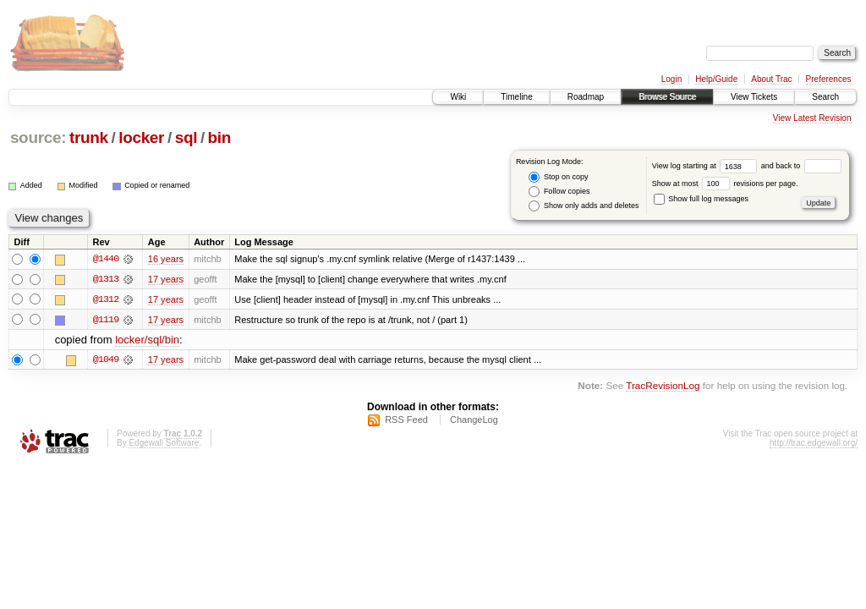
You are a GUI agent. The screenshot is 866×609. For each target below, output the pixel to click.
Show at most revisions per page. (725, 183)
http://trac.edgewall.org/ (814, 443)
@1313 (105, 279)
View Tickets (754, 97)
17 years (166, 279)
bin (219, 137)
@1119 (105, 319)
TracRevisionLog (662, 386)
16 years (166, 259)
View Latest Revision (812, 118)
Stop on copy (558, 177)
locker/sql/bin (147, 340)
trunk (88, 137)
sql (186, 137)
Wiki (458, 97)
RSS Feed (406, 420)
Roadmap (585, 97)
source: (38, 137)
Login (671, 79)
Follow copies (559, 191)
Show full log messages (701, 199)
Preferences (829, 79)
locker (141, 137)
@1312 (105, 299)
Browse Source (667, 97)
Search (825, 97)
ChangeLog (474, 420)
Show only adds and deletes (584, 205)
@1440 (105, 259)
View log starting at (706, 166)
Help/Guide (716, 79)
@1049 (105, 360)
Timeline (516, 97)
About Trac (771, 79)
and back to (801, 166)
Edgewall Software (164, 443)
